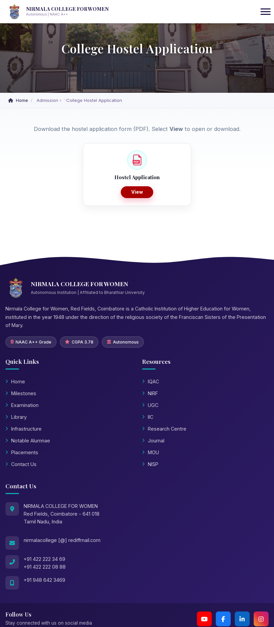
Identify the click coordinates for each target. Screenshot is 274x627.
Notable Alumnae (27, 440)
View (137, 192)
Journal (153, 440)
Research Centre (164, 429)
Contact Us (21, 464)
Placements (21, 452)
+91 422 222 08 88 (45, 567)
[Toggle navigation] (265, 12)
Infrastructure (23, 429)
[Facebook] (223, 618)
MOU (150, 452)
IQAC (150, 381)
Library (16, 417)
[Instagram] (261, 618)
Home (18, 100)
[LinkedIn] (242, 618)
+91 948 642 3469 (44, 580)
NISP (150, 464)
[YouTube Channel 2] (204, 618)
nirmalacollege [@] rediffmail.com (62, 540)
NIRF (150, 393)
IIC (147, 417)
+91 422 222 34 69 (44, 559)
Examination (22, 405)
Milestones (20, 393)
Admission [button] (47, 100)
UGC (150, 405)
